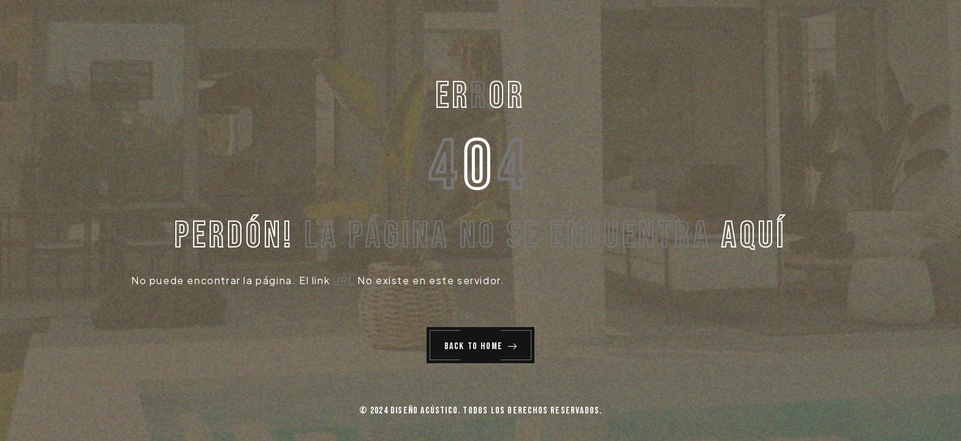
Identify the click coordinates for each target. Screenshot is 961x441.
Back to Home (481, 346)
